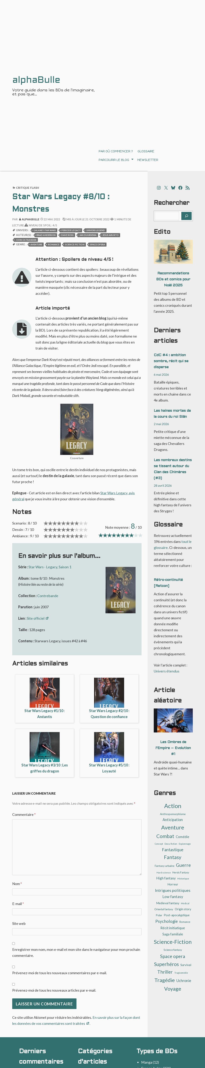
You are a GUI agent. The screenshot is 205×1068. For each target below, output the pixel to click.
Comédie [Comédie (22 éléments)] (182, 837)
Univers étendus (166, 671)
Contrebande (47, 595)
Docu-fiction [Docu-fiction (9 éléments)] (171, 843)
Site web (19, 923)
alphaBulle (28, 219)
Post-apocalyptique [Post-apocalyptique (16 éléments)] (177, 915)
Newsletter (147, 160)
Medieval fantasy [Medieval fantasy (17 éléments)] (167, 903)
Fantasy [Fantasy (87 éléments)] (172, 857)
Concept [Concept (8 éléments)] (159, 843)
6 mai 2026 (161, 374)
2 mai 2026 (161, 424)
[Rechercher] (186, 216)
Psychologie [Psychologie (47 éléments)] (166, 921)
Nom (17, 883)
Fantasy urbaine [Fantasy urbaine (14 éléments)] (164, 865)
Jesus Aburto (110, 235)
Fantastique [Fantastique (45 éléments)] (172, 849)
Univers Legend (95, 230)
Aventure (36, 244)
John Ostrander (26, 240)
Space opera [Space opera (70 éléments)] (172, 956)
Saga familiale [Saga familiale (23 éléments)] (172, 934)
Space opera (97, 244)
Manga (146, 1062)
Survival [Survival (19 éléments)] (185, 965)
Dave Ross (67, 235)
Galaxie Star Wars (44, 230)
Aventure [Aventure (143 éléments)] (172, 827)
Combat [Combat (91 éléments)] (165, 836)
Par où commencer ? (116, 151)
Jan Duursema (87, 235)
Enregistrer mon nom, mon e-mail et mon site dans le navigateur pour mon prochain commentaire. (76, 952)
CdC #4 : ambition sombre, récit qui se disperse (171, 361)
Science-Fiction (74, 244)
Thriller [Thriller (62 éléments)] (165, 972)
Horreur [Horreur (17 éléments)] (172, 884)
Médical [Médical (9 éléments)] (185, 903)
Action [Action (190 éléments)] (172, 805)
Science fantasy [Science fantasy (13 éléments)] (173, 949)
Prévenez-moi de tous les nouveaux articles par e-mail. (54, 990)
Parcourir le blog (114, 160)
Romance (53, 244)
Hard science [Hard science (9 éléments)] (164, 872)
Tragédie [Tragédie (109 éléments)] (164, 980)
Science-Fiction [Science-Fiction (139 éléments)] (173, 941)
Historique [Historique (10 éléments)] (183, 878)
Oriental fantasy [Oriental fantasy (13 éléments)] (163, 909)
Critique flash (27, 187)
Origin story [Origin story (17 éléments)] (183, 909)
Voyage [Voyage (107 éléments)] (172, 989)
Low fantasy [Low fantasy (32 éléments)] (172, 896)
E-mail (18, 903)
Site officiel (38, 618)
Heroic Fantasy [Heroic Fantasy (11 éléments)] (180, 872)
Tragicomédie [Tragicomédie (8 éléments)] (181, 972)
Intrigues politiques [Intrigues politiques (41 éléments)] (172, 890)
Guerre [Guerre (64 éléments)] (183, 865)
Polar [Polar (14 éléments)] (159, 915)
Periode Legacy (71, 230)
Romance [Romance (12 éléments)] (184, 921)
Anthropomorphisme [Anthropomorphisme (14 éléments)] (173, 814)
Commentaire (24, 814)
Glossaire (146, 151)
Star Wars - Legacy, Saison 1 (49, 567)
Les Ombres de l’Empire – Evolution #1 (173, 748)
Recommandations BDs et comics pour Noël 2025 (173, 279)
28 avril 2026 (163, 485)
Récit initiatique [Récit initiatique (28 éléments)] (172, 928)
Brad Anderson (46, 235)
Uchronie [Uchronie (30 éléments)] (183, 980)
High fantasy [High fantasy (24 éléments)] (166, 878)
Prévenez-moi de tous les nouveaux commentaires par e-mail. (59, 973)
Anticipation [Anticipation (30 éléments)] (173, 819)
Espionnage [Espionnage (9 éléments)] (185, 843)
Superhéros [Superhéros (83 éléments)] (166, 964)
